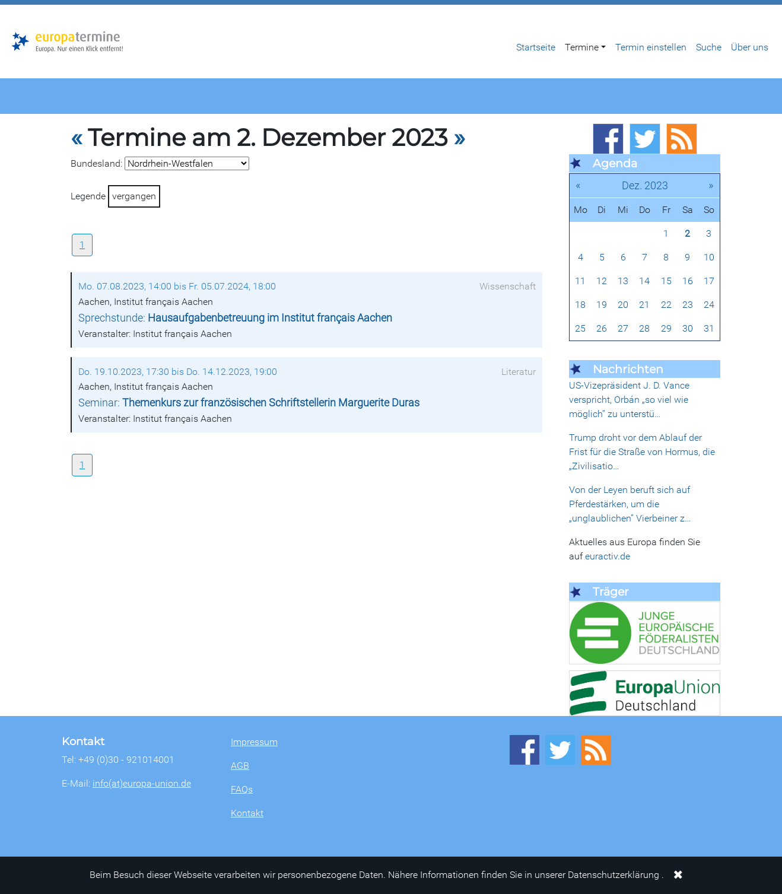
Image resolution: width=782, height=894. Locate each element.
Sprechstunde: (235, 318)
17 (709, 281)
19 (601, 304)
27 (623, 328)
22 (666, 304)
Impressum (254, 741)
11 (580, 281)
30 (687, 328)
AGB (240, 765)
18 (580, 304)
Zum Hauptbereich (9, 5)
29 (666, 328)
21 (644, 304)
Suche (708, 47)
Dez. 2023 (645, 185)
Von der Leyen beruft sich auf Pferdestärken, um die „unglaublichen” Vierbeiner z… (630, 504)
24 (709, 304)
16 (687, 281)
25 (580, 328)
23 (687, 304)
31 (709, 328)
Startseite (535, 47)
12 (601, 281)
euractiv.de (607, 556)
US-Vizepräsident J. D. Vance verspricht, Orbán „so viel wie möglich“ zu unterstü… (629, 399)
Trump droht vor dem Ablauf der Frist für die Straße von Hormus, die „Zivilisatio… (642, 452)
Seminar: (248, 403)
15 (666, 281)
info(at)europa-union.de (142, 783)
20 (623, 304)
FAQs (242, 789)
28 (644, 328)
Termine (582, 47)
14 (644, 281)
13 (623, 281)
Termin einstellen (650, 47)
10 (709, 257)
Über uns (749, 47)
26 (601, 328)
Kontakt (247, 813)
